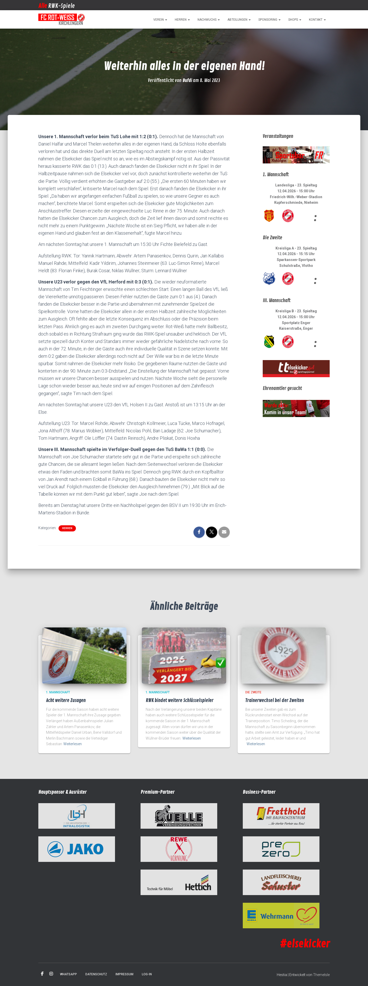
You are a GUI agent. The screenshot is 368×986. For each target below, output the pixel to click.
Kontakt (317, 19)
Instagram (51, 974)
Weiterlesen (72, 744)
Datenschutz (96, 974)
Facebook (42, 974)
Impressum (124, 974)
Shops (294, 19)
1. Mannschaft (58, 692)
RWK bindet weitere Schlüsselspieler (179, 700)
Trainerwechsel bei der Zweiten (274, 700)
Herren (182, 19)
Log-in (147, 974)
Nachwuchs (209, 19)
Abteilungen (239, 19)
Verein (160, 19)
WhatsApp (68, 974)
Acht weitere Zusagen (66, 700)
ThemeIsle (321, 975)
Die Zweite (253, 692)
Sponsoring (269, 19)
